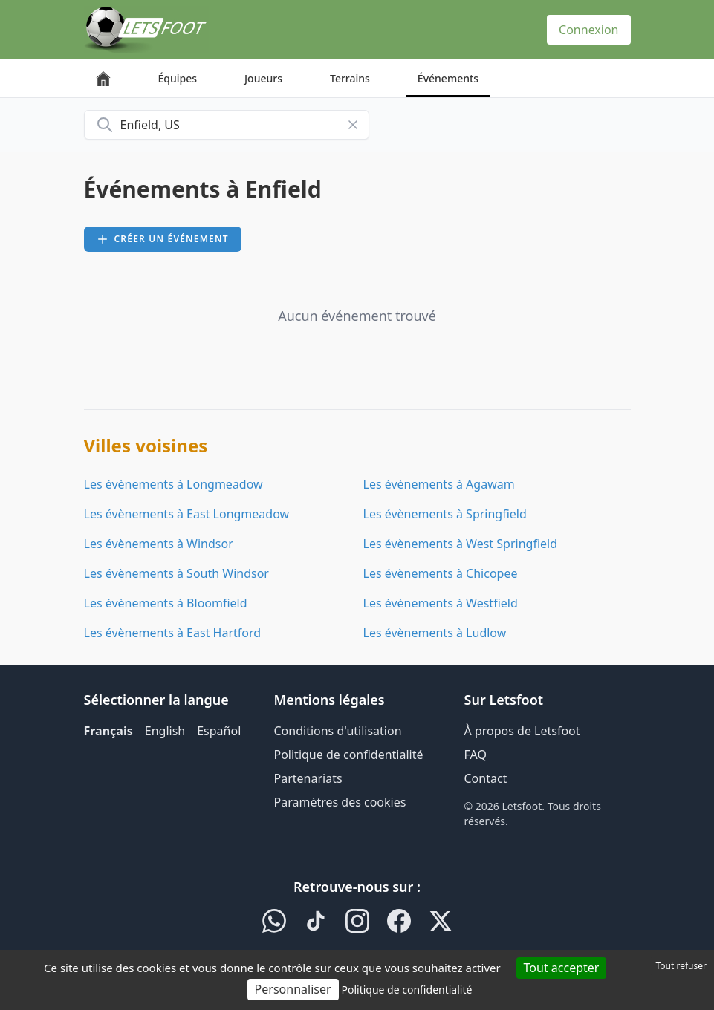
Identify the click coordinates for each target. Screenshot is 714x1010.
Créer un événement (163, 238)
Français (108, 731)
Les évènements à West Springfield (460, 543)
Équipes (178, 78)
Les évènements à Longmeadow (173, 484)
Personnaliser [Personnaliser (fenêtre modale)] (293, 989)
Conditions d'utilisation (338, 731)
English (165, 731)
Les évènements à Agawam (439, 484)
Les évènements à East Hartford (173, 633)
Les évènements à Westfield (440, 603)
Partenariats (308, 778)
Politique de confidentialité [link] (406, 990)
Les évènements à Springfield (445, 514)
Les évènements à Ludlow (435, 633)
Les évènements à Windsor (158, 543)
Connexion (588, 30)
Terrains (350, 78)
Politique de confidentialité (348, 754)
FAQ (475, 754)
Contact (485, 778)
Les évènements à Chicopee (440, 573)
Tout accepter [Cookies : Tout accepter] (562, 968)
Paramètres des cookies (340, 802)
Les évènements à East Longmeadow (187, 514)
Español (219, 731)
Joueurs (263, 78)
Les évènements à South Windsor (176, 573)
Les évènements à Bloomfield (165, 603)
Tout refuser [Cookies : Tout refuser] (681, 966)
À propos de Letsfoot (522, 731)
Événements (448, 78)
